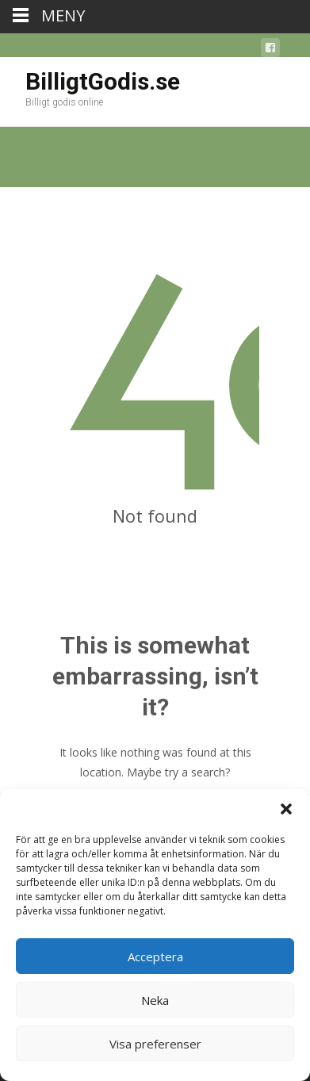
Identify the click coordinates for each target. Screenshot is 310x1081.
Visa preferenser (155, 1044)
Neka (155, 1000)
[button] (286, 809)
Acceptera (155, 956)
